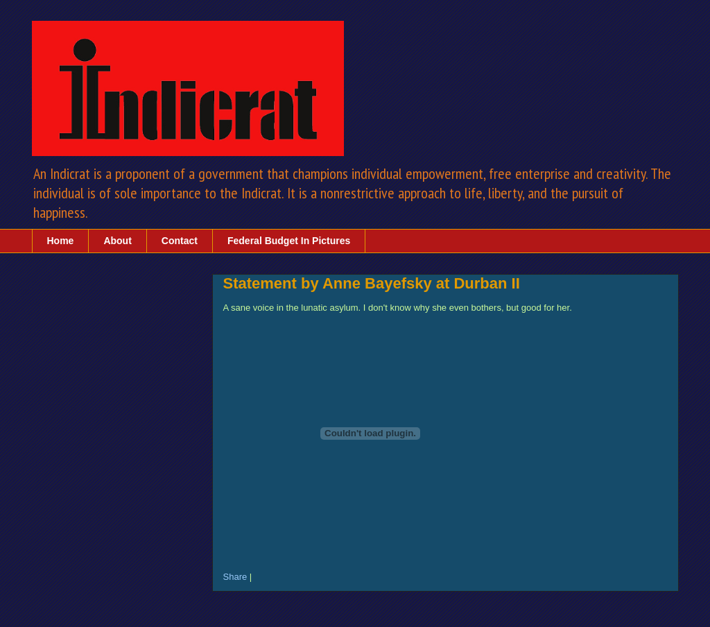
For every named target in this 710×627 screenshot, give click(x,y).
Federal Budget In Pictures (288, 240)
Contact (180, 240)
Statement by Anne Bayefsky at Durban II (371, 283)
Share (235, 577)
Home (60, 240)
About (117, 240)
